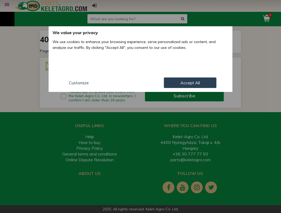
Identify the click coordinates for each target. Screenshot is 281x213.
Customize (79, 82)
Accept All (190, 82)
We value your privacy (75, 32)
